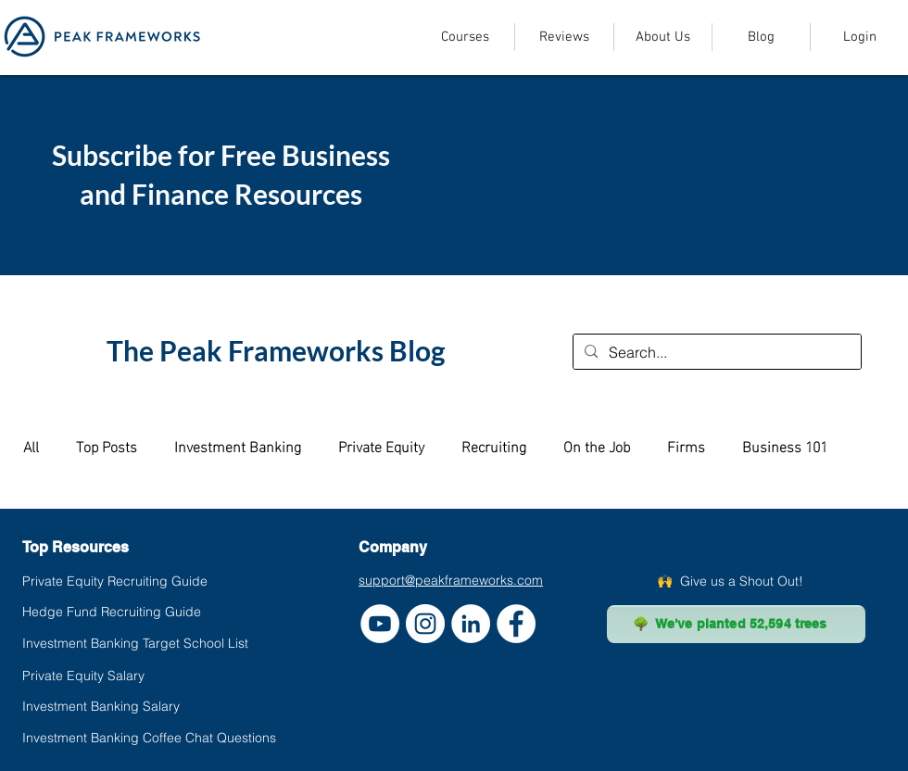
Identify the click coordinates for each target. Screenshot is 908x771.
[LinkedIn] (470, 623)
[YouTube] (379, 623)
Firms (686, 445)
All (31, 445)
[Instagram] (425, 623)
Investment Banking (237, 445)
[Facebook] (516, 623)
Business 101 (784, 445)
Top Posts (106, 445)
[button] (464, 37)
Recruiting (493, 445)
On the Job (596, 445)
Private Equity (381, 445)
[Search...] (715, 352)
